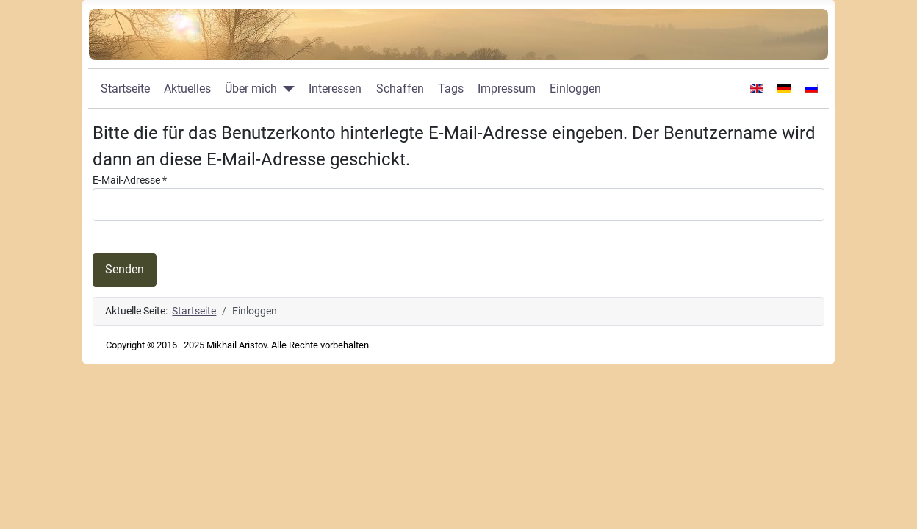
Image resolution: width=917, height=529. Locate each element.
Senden (124, 269)
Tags (451, 89)
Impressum (507, 89)
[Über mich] (286, 89)
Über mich (251, 89)
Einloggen (575, 89)
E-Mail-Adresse (130, 180)
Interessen (335, 89)
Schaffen (400, 89)
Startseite (125, 89)
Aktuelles (187, 89)
